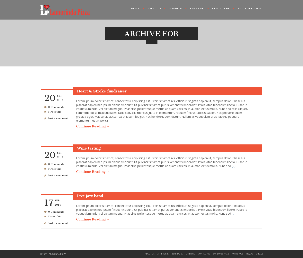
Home (135, 8)
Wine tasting (89, 148)
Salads (259, 253)
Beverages (177, 253)
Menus (175, 7)
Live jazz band (90, 196)
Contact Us (220, 8)
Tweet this (54, 111)
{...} (234, 166)
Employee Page (249, 8)
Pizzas (249, 253)
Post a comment (58, 118)
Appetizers (163, 253)
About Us (154, 8)
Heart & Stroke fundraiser (102, 91)
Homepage (237, 253)
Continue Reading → (93, 126)
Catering (197, 8)
